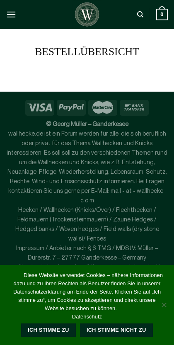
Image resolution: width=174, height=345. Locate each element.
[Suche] (140, 14)
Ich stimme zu (48, 330)
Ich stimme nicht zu (116, 330)
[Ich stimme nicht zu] (164, 307)
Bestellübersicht (87, 52)
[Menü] (11, 14)
